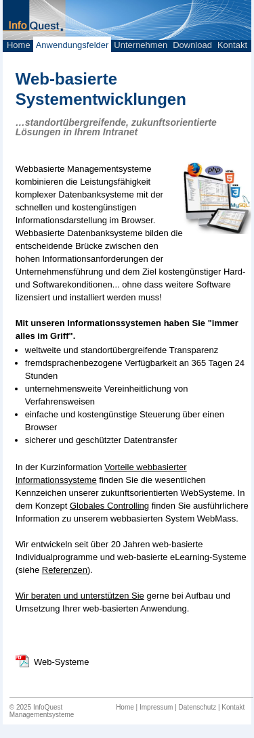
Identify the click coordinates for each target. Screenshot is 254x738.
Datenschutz (198, 707)
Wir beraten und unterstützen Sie (80, 596)
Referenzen (64, 570)
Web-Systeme (61, 662)
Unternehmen (140, 45)
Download (192, 45)
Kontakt (232, 45)
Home (18, 45)
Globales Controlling (109, 506)
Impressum (156, 707)
